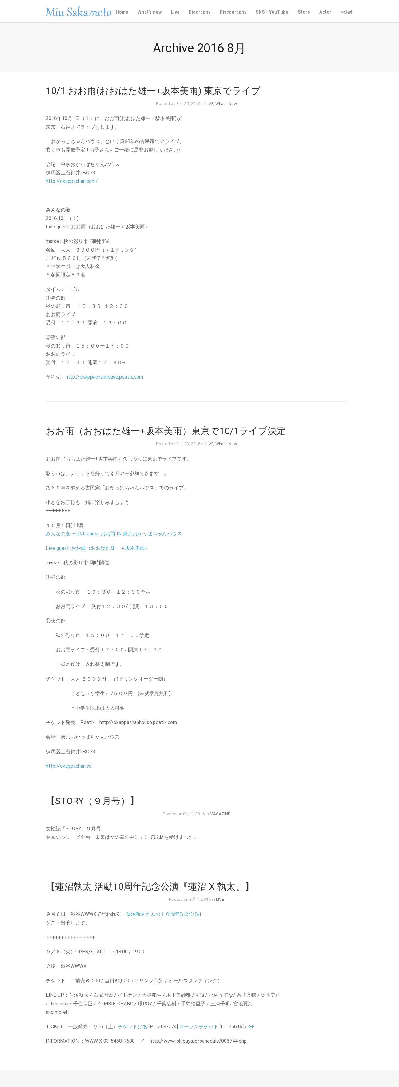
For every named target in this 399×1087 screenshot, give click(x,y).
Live (175, 12)
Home (122, 12)
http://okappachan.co (69, 766)
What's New (226, 103)
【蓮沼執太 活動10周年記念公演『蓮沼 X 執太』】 (150, 886)
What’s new (150, 12)
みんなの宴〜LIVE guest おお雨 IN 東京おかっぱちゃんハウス (114, 534)
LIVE (209, 103)
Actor (325, 12)
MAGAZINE (220, 813)
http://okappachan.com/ (72, 181)
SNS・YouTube (272, 12)
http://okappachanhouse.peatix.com (104, 377)
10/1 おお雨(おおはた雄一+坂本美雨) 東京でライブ (153, 90)
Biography (199, 12)
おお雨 (347, 12)
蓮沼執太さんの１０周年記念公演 (163, 914)
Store (304, 12)
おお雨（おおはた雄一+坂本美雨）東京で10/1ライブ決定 (166, 430)
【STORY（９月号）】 (92, 800)
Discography (233, 12)
